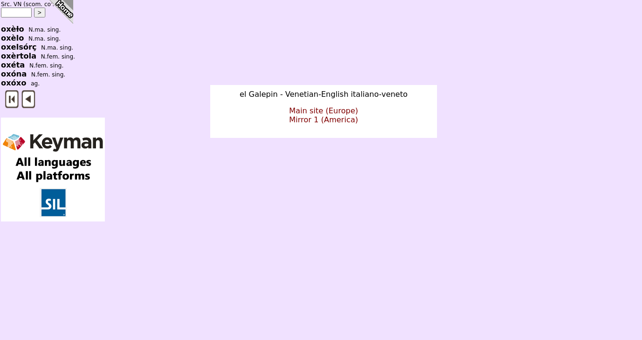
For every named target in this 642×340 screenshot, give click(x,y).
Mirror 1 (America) (323, 119)
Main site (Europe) (323, 110)
